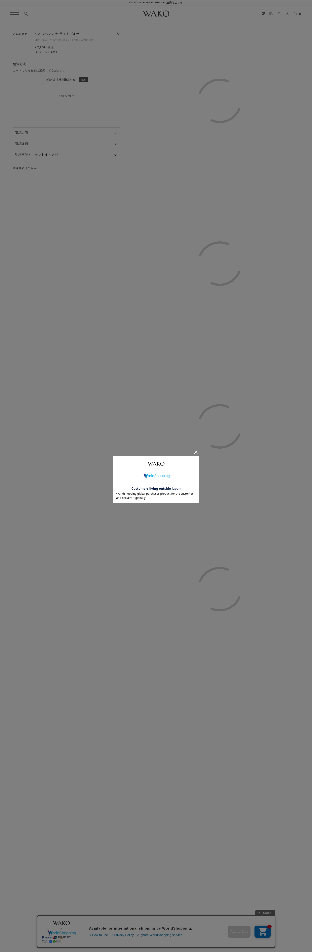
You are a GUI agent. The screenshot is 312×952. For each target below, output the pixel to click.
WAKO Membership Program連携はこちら (156, 2)
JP (263, 13)
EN (271, 13)
